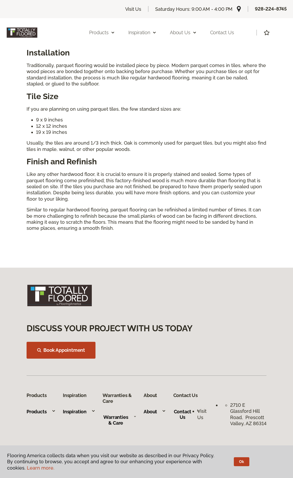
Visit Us (133, 9)
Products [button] (102, 32)
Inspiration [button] (142, 32)
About (155, 411)
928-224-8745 (271, 9)
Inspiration (79, 411)
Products (41, 411)
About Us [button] (183, 32)
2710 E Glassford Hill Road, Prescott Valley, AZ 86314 (248, 414)
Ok (241, 462)
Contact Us (222, 32)
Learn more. (40, 468)
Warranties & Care (119, 420)
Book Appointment (61, 350)
